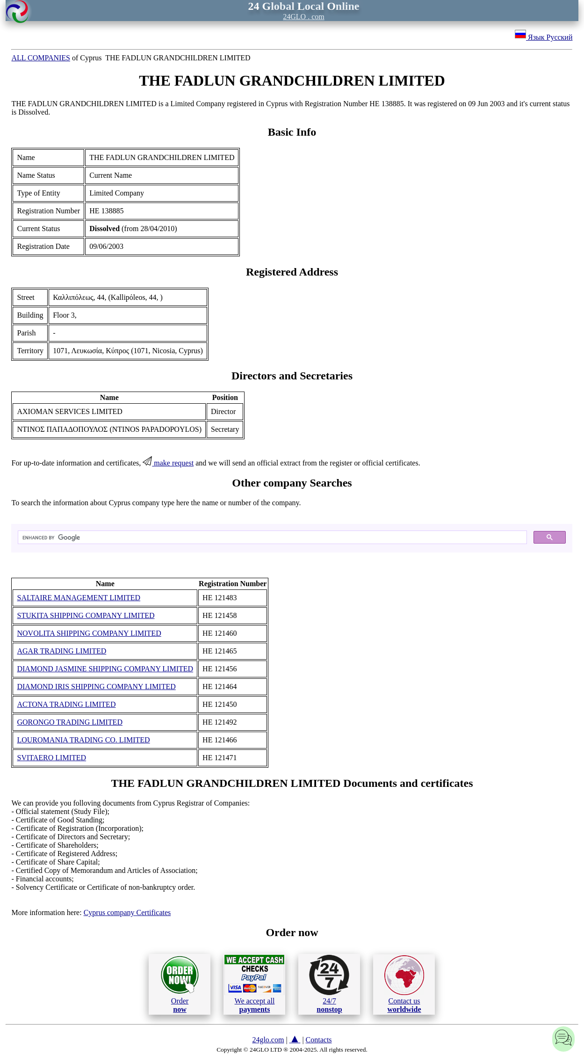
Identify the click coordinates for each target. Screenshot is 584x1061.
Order (180, 984)
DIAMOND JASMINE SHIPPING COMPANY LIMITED (105, 669)
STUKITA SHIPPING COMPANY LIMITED (85, 615)
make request (168, 463)
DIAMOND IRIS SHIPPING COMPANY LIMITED (96, 686)
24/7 (329, 984)
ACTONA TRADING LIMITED (66, 704)
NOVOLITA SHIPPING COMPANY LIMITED (89, 633)
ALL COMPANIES (40, 58)
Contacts (319, 1040)
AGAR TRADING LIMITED (61, 651)
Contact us (404, 984)
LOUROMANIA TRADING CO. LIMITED (83, 740)
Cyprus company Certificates (127, 912)
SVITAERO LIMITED (51, 758)
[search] (271, 537)
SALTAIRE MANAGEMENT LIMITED (78, 598)
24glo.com (268, 1040)
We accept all (254, 984)
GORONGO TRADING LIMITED (69, 722)
